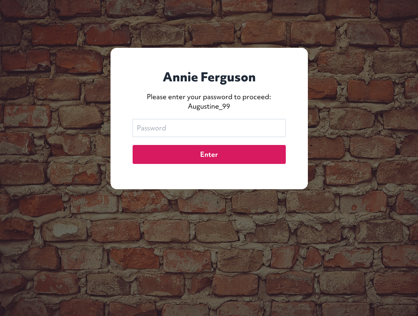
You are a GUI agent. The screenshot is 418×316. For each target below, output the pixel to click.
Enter (209, 154)
